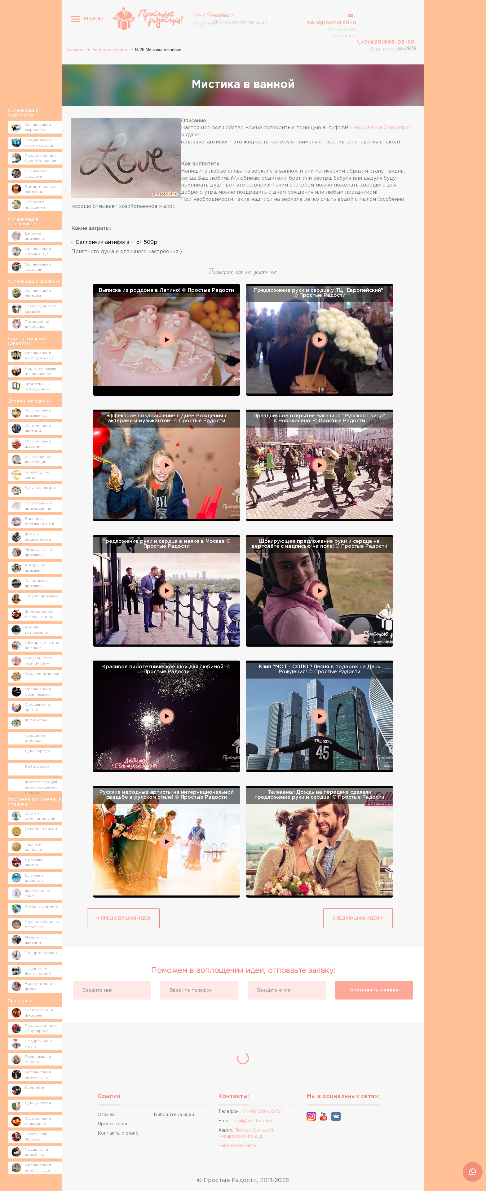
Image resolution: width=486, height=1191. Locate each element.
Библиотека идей (109, 49)
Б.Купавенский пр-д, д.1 (239, 18)
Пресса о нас (113, 1124)
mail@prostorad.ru (331, 22)
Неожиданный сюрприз (380, 127)
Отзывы (107, 1115)
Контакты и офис (118, 1133)
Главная (75, 49)
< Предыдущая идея (123, 918)
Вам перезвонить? (393, 49)
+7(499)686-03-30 (388, 42)
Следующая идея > (358, 918)
